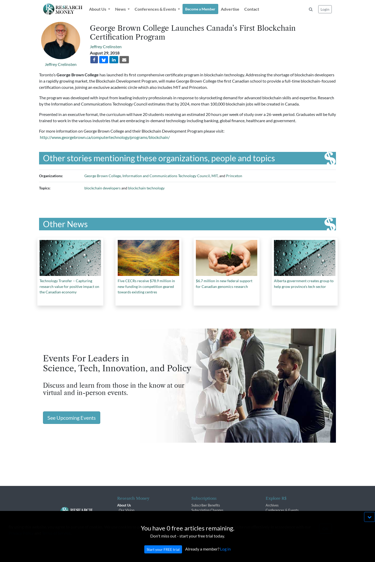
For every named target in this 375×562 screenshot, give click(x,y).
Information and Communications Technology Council (166, 176)
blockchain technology (146, 188)
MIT (214, 176)
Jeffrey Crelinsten (61, 64)
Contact (251, 9)
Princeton (234, 176)
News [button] (121, 9)
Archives (272, 505)
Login (325, 9)
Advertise (230, 9)
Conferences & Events (282, 510)
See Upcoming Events (71, 418)
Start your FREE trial (163, 554)
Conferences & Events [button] (156, 9)
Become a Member (200, 9)
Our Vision (126, 510)
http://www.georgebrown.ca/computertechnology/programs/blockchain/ (105, 137)
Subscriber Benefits (205, 505)
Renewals (198, 515)
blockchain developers (102, 188)
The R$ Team (129, 515)
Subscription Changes (207, 510)
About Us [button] (98, 9)
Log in (225, 554)
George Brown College (102, 176)
